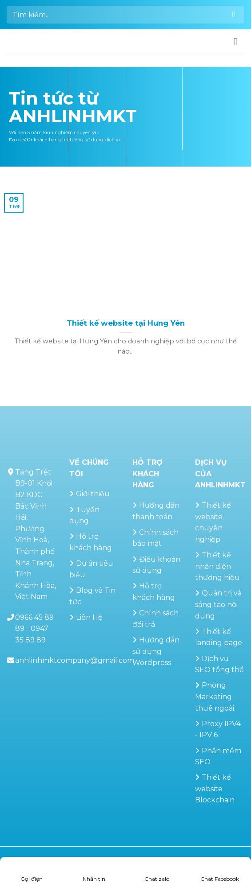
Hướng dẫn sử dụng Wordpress (155, 651)
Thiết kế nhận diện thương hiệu (217, 566)
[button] (239, 41)
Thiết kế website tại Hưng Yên (126, 323)
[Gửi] (234, 14)
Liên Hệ (89, 617)
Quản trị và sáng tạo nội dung (218, 604)
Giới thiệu (93, 494)
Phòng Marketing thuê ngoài (214, 696)
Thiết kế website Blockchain (215, 788)
